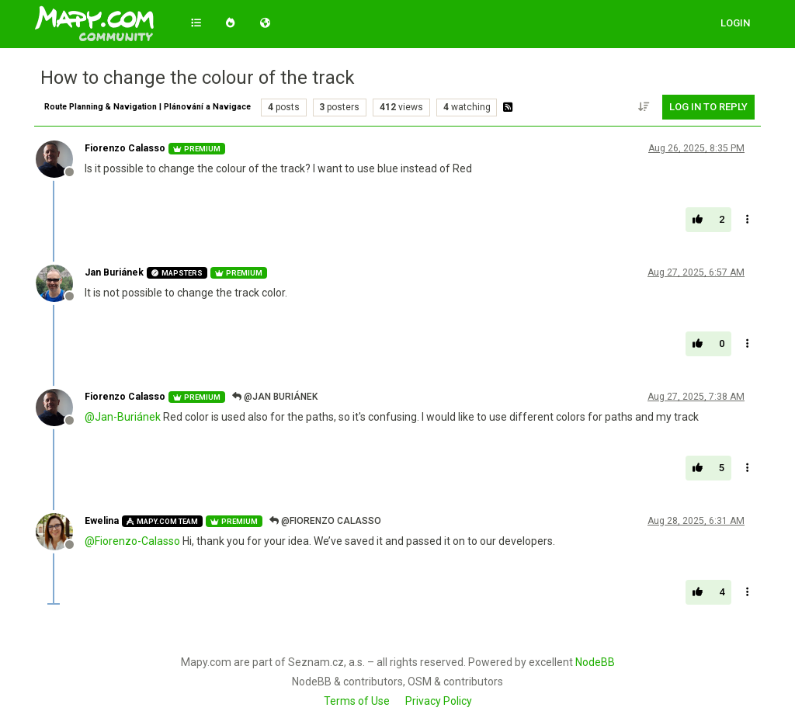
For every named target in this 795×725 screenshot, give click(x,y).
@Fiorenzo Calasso (325, 520)
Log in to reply (708, 107)
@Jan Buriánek (275, 396)
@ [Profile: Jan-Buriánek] (123, 417)
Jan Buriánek (114, 272)
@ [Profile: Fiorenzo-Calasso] (132, 541)
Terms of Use (357, 701)
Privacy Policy (438, 701)
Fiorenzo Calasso (125, 148)
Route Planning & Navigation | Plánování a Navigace (147, 107)
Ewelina (102, 520)
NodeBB (595, 662)
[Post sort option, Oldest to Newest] (644, 107)
